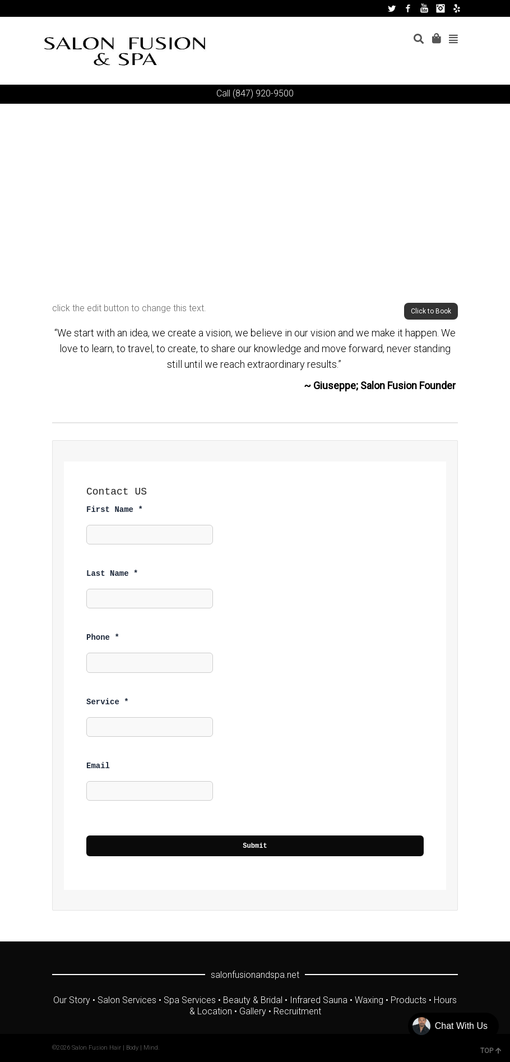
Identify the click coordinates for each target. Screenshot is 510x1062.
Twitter (391, 8)
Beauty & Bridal (252, 1000)
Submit (255, 846)
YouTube (424, 8)
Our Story (71, 1000)
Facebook (408, 8)
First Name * (114, 509)
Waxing (369, 1000)
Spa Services (190, 1000)
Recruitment (297, 1011)
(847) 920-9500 (263, 93)
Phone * (102, 637)
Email (98, 765)
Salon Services (127, 1000)
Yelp (456, 8)
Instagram (440, 8)
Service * (107, 702)
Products (408, 1000)
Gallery (252, 1011)
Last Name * (112, 573)
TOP (491, 1051)
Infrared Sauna (318, 1000)
